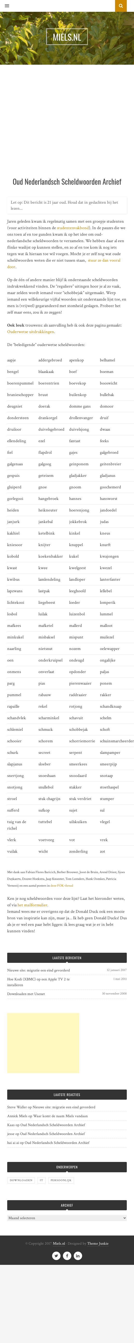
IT (41, 1180)
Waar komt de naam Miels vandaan (60, 1116)
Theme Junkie (98, 1243)
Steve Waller (17, 1107)
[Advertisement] (48, 125)
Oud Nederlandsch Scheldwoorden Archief (52, 1125)
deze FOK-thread (62, 885)
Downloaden (21, 1180)
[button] (4, 6)
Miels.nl (59, 1243)
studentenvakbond (73, 228)
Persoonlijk (61, 1180)
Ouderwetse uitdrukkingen (30, 331)
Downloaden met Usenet (26, 993)
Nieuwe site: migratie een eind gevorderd (38, 970)
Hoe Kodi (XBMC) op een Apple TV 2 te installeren (38, 982)
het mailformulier (32, 905)
